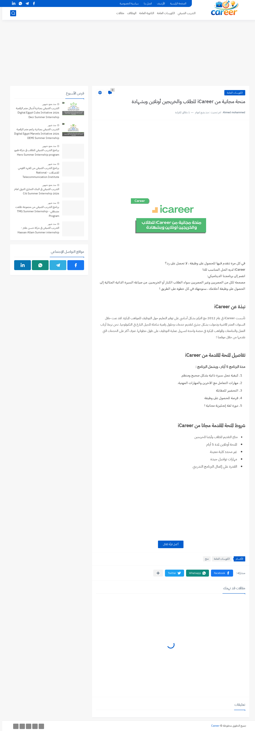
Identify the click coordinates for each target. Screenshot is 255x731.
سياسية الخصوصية (127, 3)
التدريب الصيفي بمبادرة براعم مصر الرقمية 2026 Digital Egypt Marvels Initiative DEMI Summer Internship (34, 133)
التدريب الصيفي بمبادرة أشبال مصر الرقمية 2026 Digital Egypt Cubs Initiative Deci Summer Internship (35, 112)
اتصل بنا (146, 3)
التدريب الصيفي (184, 13)
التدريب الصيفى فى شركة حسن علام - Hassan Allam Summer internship (36, 230)
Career (213, 726)
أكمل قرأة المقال (168, 544)
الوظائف (129, 13)
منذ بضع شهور (47, 104)
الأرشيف (159, 3)
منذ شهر (50, 125)
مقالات (118, 13)
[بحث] (11, 13)
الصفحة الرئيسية (176, 3)
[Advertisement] (127, 55)
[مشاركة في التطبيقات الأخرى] (156, 573)
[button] (220, 573)
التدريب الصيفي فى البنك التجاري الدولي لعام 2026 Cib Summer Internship (34, 191)
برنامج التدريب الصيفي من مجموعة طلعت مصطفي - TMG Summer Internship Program (35, 211)
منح (204, 559)
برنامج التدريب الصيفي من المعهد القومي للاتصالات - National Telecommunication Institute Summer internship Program (36, 173)
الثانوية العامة (144, 13)
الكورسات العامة (164, 13)
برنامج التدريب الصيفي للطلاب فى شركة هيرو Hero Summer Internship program (34, 152)
